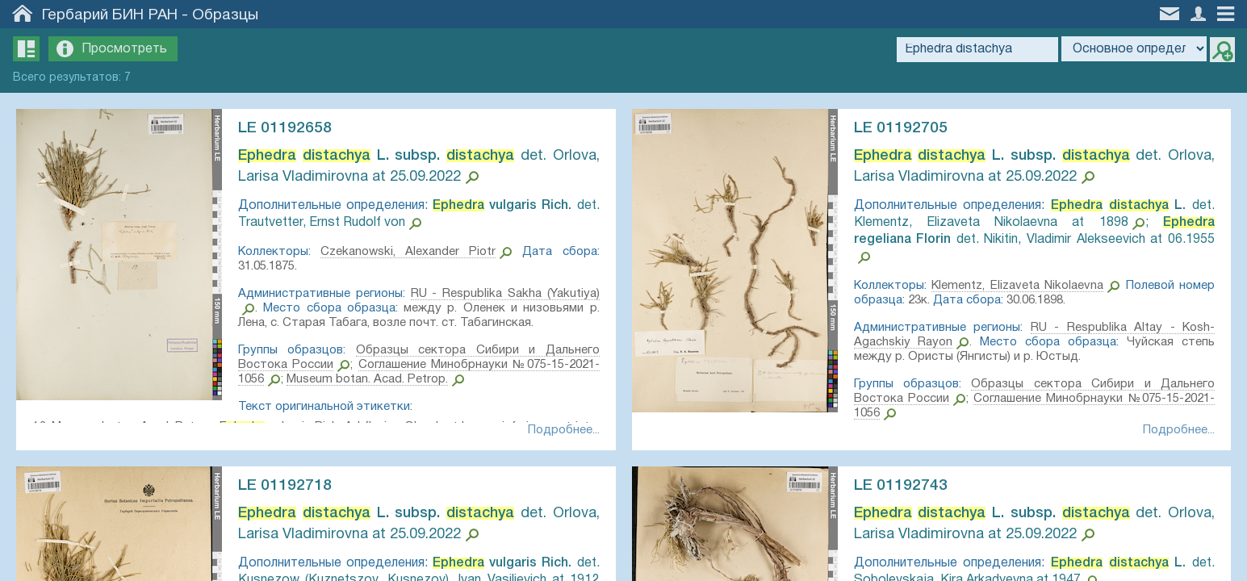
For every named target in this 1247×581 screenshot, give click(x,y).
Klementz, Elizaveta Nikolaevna (1017, 285)
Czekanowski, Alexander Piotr (408, 251)
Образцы (225, 15)
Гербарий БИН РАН (110, 15)
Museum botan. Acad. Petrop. (367, 379)
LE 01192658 (285, 128)
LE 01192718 (285, 486)
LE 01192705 (901, 128)
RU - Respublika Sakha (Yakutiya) (505, 293)
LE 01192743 (901, 486)
